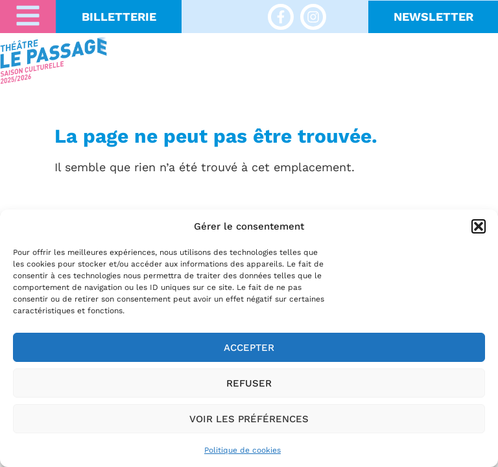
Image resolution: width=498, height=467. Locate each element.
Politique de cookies (242, 450)
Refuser (249, 383)
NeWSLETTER (433, 16)
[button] (478, 226)
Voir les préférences (249, 419)
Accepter (249, 347)
